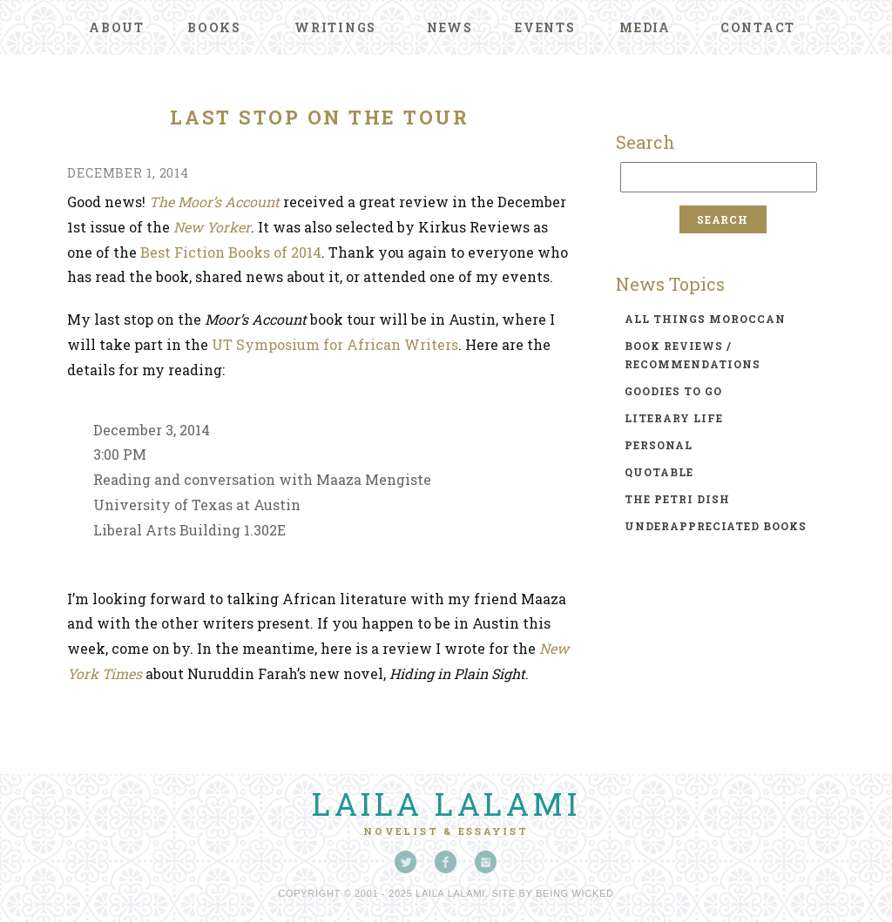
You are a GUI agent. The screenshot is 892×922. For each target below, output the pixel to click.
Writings (335, 27)
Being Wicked (575, 893)
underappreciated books (716, 526)
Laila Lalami (446, 803)
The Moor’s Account (214, 201)
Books (214, 27)
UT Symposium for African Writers (335, 344)
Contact (757, 27)
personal (659, 445)
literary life (674, 418)
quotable (659, 472)
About (117, 27)
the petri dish (677, 499)
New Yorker (212, 227)
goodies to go (673, 391)
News (450, 27)
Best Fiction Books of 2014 (230, 252)
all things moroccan (705, 319)
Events (545, 27)
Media (645, 27)
